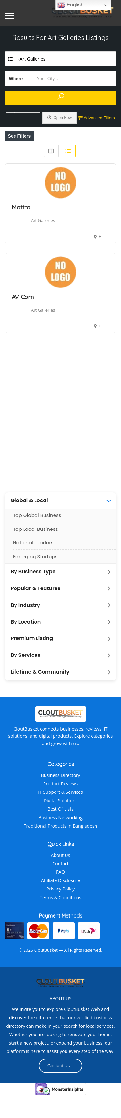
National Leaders (33, 565)
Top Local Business (35, 551)
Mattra (21, 230)
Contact (60, 886)
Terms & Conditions (60, 920)
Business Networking (60, 840)
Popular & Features (35, 611)
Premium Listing (32, 661)
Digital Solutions (60, 823)
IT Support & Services (60, 815)
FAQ (60, 894)
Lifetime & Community (40, 694)
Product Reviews (60, 806)
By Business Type (33, 594)
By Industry (25, 627)
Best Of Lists (60, 831)
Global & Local (29, 523)
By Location (26, 644)
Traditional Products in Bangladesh (60, 848)
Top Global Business (37, 537)
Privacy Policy (60, 911)
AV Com (23, 319)
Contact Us (58, 1088)
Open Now (59, 117)
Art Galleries (43, 243)
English (70, 5)
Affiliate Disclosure (60, 903)
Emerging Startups (35, 579)
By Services (25, 677)
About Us (60, 878)
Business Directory (60, 798)
